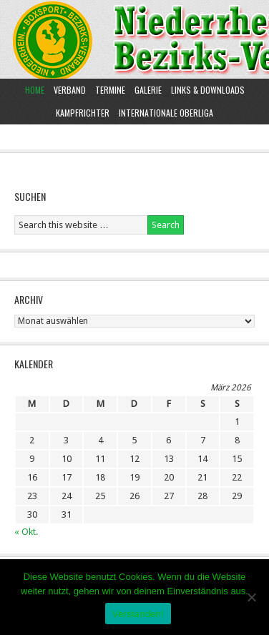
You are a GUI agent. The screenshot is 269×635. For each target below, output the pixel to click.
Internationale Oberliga (166, 113)
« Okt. (26, 531)
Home (34, 90)
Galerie (148, 90)
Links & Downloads (208, 90)
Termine (110, 90)
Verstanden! (138, 614)
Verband (68, 90)
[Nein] (251, 597)
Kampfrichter (80, 113)
